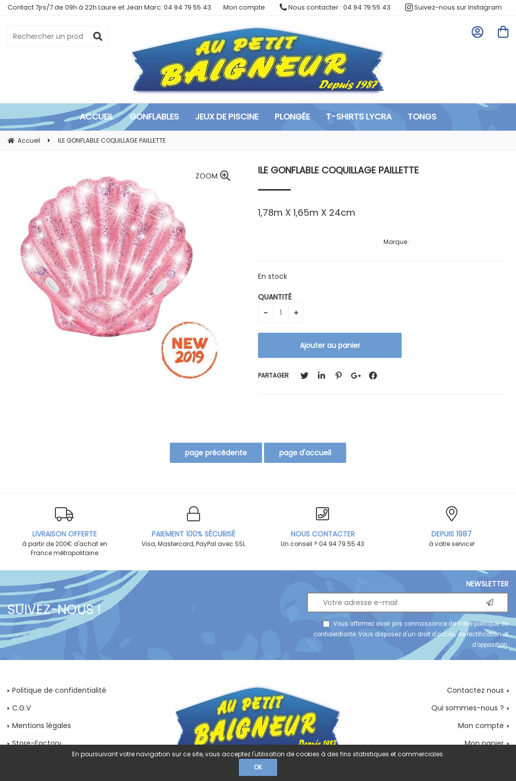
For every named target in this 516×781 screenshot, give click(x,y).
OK (258, 767)
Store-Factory (36, 743)
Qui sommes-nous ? (467, 708)
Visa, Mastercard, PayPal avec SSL (193, 527)
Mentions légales (41, 725)
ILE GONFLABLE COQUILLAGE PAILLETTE (338, 170)
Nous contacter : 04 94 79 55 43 (335, 7)
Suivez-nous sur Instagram (453, 7)
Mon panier (484, 743)
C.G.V (21, 708)
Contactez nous (475, 690)
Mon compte (244, 7)
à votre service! (451, 527)
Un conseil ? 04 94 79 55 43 (322, 527)
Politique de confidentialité (59, 690)
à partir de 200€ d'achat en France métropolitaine (64, 531)
